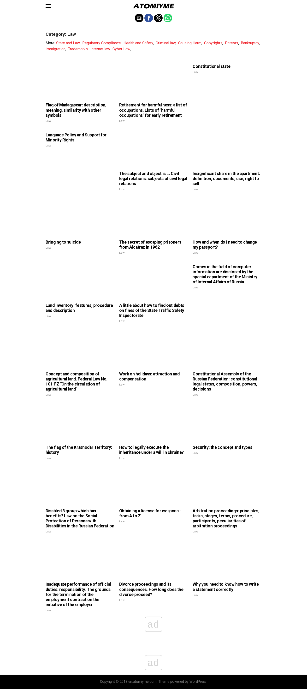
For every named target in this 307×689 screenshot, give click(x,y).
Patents (231, 43)
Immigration (55, 49)
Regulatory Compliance (101, 43)
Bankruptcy (250, 43)
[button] (48, 6)
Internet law (100, 49)
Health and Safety (138, 43)
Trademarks (78, 49)
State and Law (68, 43)
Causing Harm (189, 43)
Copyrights (213, 43)
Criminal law (166, 43)
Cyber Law (121, 49)
